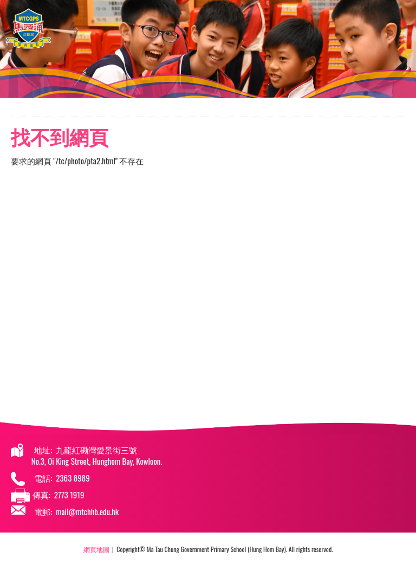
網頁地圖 (96, 549)
